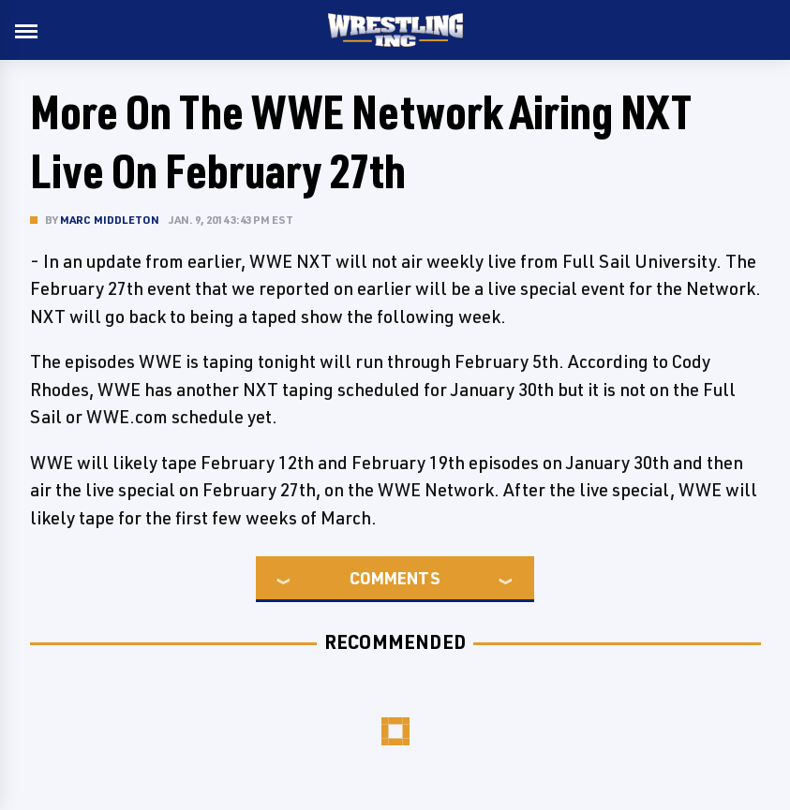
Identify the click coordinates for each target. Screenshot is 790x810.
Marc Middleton (110, 220)
